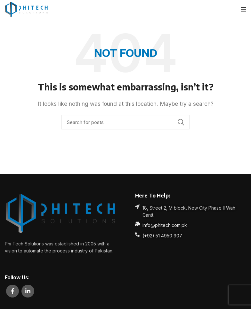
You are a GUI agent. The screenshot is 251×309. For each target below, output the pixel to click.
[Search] (125, 122)
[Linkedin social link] (27, 291)
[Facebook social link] (12, 291)
